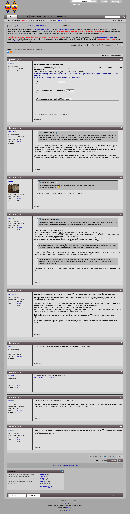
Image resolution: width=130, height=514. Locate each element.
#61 (121, 128)
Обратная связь (106, 495)
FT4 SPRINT (40, 26)
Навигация (52, 20)
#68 (121, 426)
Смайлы (43, 477)
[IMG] (42, 479)
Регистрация (115, 2)
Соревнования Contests (25, 26)
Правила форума (46, 487)
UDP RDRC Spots (63, 17)
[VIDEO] (42, 481)
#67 (121, 397)
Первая (107, 45)
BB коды (43, 474)
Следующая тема (72, 465)
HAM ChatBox (49, 17)
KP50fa (19, 385)
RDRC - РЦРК (36, 17)
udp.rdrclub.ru (17, 41)
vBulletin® (65, 504)
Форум (12, 17)
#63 (121, 214)
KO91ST (19, 199)
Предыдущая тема (58, 465)
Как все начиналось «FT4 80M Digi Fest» (27, 49)
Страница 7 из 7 (97, 45)
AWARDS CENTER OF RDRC (106, 37)
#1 (121, 60)
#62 (121, 177)
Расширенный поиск (116, 20)
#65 (121, 343)
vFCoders (68, 507)
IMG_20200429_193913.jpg (44, 377)
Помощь (104, 2)
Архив (114, 495)
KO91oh (19, 73)
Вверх (120, 460)
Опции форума (41, 20)
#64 (121, 290)
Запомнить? (77, 4)
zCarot (68, 510)
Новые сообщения (14, 20)
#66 (121, 372)
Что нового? (23, 17)
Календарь (31, 20)
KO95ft (19, 141)
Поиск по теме (115, 55)
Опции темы (104, 55)
